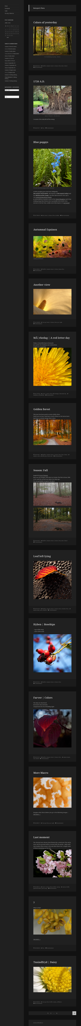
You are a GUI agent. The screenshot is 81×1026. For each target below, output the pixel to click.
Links (6, 11)
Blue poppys (40, 142)
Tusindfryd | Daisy (45, 962)
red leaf (37, 758)
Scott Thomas (44, 475)
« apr (7, 37)
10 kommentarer (45, 758)
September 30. (12, 63)
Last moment (41, 837)
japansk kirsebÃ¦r (37, 888)
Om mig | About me (9, 13)
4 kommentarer (38, 270)
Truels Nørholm (8, 77)
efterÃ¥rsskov (44, 456)
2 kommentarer (50, 128)
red (34, 758)
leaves (68, 757)
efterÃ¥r (45, 610)
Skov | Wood (64, 66)
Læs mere (36, 814)
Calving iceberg (13, 74)
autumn (35, 456)
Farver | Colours (54, 66)
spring (45, 888)
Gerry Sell (7, 60)
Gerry (6, 56)
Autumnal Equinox (45, 229)
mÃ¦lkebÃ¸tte (41, 395)
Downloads (7, 8)
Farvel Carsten (13, 46)
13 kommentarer (38, 683)
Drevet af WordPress (38, 1022)
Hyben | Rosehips (44, 624)
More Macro (40, 772)
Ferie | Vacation (62, 608)
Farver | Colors (42, 697)
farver (48, 456)
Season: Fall (40, 470)
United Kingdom (60, 199)
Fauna (60, 269)
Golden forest (41, 409)
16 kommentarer (38, 323)
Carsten (6, 46)
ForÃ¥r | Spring (56, 887)
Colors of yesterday (45, 22)
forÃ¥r (67, 887)
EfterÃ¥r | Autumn (46, 66)
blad (38, 610)
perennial (66, 203)
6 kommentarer (50, 395)
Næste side (74, 1013)
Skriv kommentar (38, 67)
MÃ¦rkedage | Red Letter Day (59, 393)
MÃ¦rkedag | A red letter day (51, 337)
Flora (60, 66)
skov (51, 456)
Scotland (57, 215)
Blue (43, 215)
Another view (41, 284)
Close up (44, 322)
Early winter (12, 51)
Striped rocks (13, 70)
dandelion (35, 395)
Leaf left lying (42, 556)
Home (6, 6)
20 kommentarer (58, 456)
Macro (60, 1002)
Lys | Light (59, 322)
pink (43, 888)
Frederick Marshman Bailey (43, 197)
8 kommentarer (53, 888)
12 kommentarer (38, 542)
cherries (64, 887)
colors (38, 456)
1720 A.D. (12, 58)
